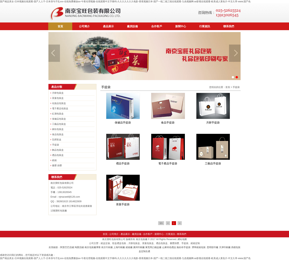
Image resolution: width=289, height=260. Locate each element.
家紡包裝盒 (58, 129)
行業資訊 (204, 26)
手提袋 (55, 144)
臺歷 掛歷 (57, 165)
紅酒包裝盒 (58, 113)
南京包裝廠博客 (93, 247)
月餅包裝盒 (58, 93)
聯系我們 (228, 26)
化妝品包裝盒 (59, 103)
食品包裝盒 (58, 134)
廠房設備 (132, 26)
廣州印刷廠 (139, 247)
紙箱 (54, 160)
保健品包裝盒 (59, 119)
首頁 (60, 26)
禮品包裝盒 (58, 155)
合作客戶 (156, 26)
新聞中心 (180, 26)
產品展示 (108, 26)
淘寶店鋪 (79, 247)
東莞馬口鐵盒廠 (153, 247)
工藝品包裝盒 (59, 124)
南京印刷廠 (107, 247)
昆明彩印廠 (212, 247)
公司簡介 (84, 26)
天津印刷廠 (225, 247)
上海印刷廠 (119, 247)
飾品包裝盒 (58, 150)
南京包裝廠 (141, 239)
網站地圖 (182, 239)
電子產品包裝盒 (60, 108)
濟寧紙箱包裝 (199, 247)
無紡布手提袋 (183, 247)
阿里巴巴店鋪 (67, 247)
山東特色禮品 (169, 247)
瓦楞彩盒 (56, 139)
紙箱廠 (129, 247)
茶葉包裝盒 (58, 98)
